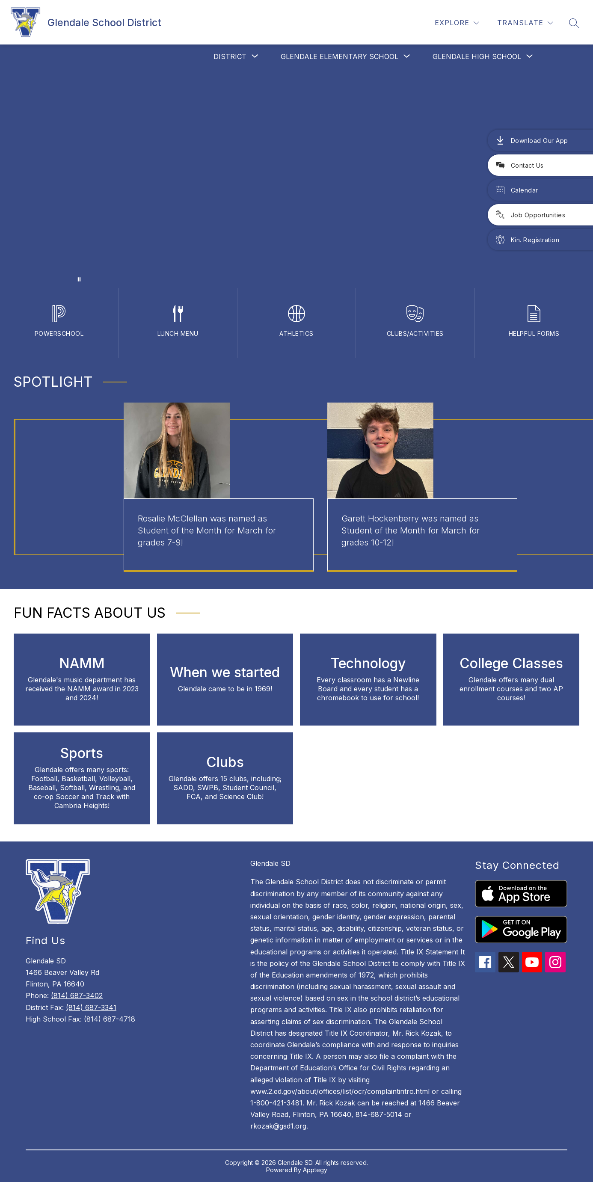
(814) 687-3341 (91, 1007)
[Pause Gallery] (79, 279)
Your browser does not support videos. (296, 178)
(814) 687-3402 (77, 995)
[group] (219, 487)
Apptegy (315, 1169)
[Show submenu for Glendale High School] (477, 56)
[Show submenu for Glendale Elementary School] (339, 56)
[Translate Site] (525, 23)
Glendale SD (270, 863)
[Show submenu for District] (229, 56)
